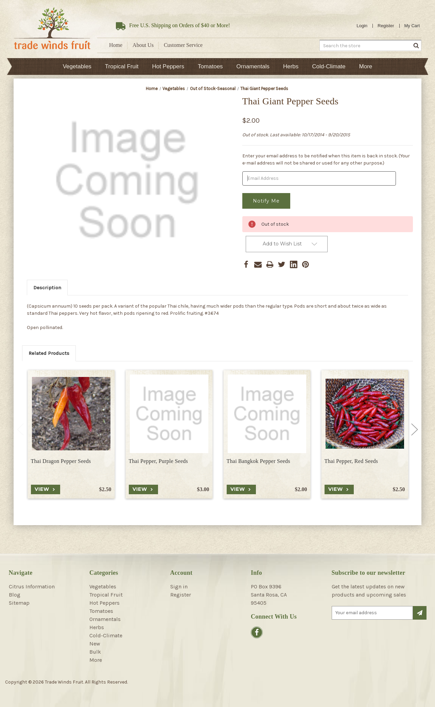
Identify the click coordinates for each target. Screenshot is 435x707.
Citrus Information (32, 586)
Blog (14, 594)
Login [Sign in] (361, 25)
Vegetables (77, 66)
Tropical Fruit (122, 66)
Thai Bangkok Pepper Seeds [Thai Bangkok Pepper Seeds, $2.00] (258, 461)
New (94, 643)
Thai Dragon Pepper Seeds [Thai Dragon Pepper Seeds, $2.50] (61, 461)
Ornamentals (253, 66)
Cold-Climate (328, 66)
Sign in (179, 586)
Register (386, 25)
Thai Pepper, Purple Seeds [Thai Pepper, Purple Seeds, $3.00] (158, 461)
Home (115, 45)
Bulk (95, 652)
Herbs (290, 66)
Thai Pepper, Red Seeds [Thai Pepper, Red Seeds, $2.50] (351, 461)
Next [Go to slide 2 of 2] (415, 429)
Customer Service (183, 45)
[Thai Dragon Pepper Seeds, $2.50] (71, 414)
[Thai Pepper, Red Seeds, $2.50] (365, 414)
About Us (143, 45)
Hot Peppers (168, 66)
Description (47, 287)
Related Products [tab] (49, 353)
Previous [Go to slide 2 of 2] (20, 429)
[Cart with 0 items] (412, 25)
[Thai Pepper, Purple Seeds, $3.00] (169, 414)
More (365, 66)
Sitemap (19, 603)
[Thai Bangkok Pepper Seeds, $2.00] (267, 414)
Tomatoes (210, 66)
